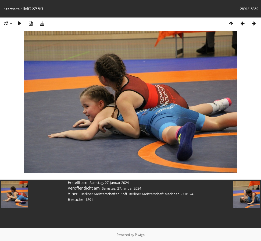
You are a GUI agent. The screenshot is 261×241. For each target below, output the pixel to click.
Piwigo (140, 234)
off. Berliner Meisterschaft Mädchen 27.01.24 (158, 193)
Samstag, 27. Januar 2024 (109, 182)
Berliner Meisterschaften (100, 193)
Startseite (12, 8)
